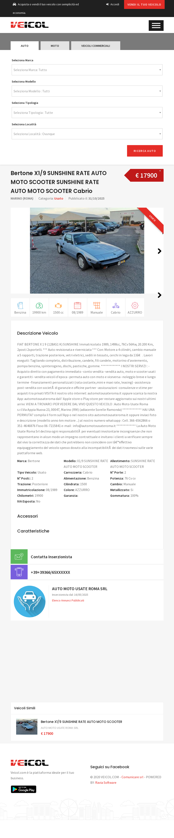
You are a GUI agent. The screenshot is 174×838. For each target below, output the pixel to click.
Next (157, 255)
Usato (58, 197)
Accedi (112, 4)
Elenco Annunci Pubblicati (68, 618)
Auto (24, 46)
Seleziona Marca (22, 60)
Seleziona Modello (24, 81)
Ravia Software (105, 800)
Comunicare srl (132, 795)
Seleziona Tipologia (25, 103)
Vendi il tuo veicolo (144, 4)
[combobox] (87, 69)
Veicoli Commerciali (95, 46)
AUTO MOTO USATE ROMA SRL (80, 606)
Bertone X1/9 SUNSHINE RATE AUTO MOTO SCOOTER (81, 739)
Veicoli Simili (24, 726)
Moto (55, 46)
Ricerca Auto (144, 149)
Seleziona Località (24, 124)
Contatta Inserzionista (51, 574)
